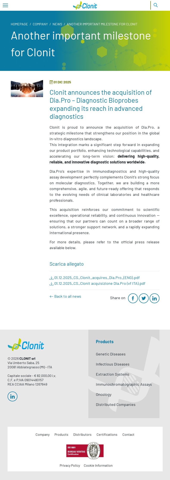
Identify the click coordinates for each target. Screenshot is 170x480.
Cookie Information (98, 465)
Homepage (19, 24)
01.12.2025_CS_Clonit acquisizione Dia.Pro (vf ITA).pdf (97, 283)
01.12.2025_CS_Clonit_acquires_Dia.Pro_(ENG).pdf (95, 277)
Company (40, 24)
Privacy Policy (70, 465)
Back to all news (65, 296)
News (57, 24)
